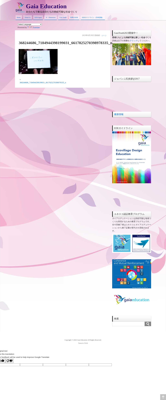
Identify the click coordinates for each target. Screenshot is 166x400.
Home (19, 17)
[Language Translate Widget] (30, 24)
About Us (27, 17)
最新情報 (118, 114)
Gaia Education (47, 6)
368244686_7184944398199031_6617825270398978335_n (43, 83)
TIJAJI (86, 343)
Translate (33, 28)
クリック (133, 41)
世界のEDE (74, 17)
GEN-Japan (38, 17)
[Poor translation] (9, 361)
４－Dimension (51, 17)
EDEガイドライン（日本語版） (93, 17)
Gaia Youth (62, 17)
